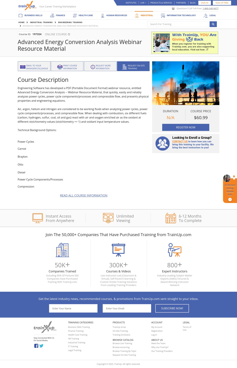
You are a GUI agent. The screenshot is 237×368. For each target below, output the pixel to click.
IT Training (73, 346)
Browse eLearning (121, 347)
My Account (156, 327)
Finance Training (76, 331)
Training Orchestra (121, 334)
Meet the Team (158, 343)
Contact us (180, 141)
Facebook (36, 345)
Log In (154, 334)
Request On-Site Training (124, 355)
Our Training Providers (161, 351)
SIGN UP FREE (221, 2)
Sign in (204, 2)
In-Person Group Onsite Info (230, 192)
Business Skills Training (79, 327)
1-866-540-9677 (211, 8)
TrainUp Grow (119, 327)
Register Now (185, 127)
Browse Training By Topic (124, 351)
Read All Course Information (83, 195)
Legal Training (74, 350)
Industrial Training (76, 342)
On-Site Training (120, 331)
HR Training (73, 338)
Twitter (42, 345)
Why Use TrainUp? (159, 347)
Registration (157, 331)
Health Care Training (77, 334)
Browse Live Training (122, 343)
